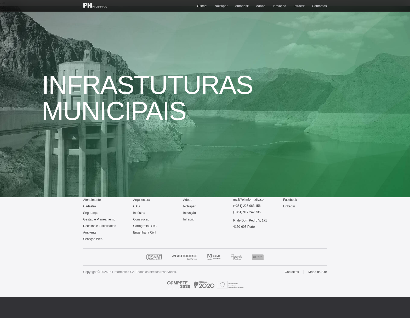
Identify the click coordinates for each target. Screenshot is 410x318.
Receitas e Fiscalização (99, 226)
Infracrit (299, 6)
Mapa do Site (317, 272)
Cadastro (89, 206)
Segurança (90, 213)
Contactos (319, 6)
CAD (136, 206)
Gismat (202, 6)
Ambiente (89, 232)
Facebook (290, 200)
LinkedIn (289, 206)
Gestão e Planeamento (99, 219)
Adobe (260, 6)
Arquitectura (141, 200)
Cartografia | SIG (145, 226)
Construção (141, 219)
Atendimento (92, 200)
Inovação (279, 6)
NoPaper (221, 6)
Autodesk (242, 6)
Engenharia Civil (144, 232)
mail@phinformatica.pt (249, 199)
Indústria (139, 213)
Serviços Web (92, 239)
